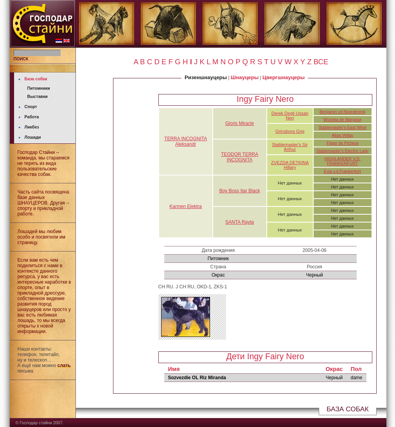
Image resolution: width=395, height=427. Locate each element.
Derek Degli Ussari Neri (289, 115)
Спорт (31, 106)
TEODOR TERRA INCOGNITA (239, 157)
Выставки (37, 96)
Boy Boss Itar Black (239, 191)
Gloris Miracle (239, 123)
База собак (36, 78)
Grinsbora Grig (289, 131)
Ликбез (32, 127)
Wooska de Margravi (342, 119)
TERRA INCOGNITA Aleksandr (185, 141)
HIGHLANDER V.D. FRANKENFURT (342, 161)
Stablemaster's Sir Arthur (290, 147)
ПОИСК (21, 58)
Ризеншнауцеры (206, 77)
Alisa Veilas (342, 135)
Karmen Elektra (185, 206)
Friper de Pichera (343, 143)
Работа (32, 116)
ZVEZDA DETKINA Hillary (290, 165)
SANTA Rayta (239, 222)
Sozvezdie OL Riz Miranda (197, 377)
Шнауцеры (245, 77)
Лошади (33, 137)
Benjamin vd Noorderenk (342, 111)
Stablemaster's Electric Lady (342, 150)
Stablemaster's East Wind (342, 127)
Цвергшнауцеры (283, 77)
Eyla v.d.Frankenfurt (342, 171)
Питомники (38, 88)
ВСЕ (321, 62)
